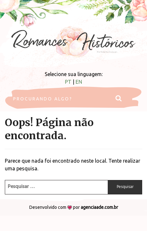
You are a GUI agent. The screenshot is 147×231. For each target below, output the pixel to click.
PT (68, 82)
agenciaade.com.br (99, 207)
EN (79, 82)
